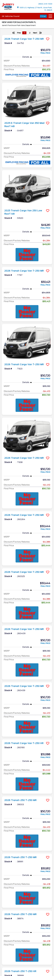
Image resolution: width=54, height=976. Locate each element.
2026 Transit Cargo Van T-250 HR (24, 743)
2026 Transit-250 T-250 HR (20, 945)
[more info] (27, 35)
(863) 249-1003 (45, 4)
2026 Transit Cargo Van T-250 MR (24, 39)
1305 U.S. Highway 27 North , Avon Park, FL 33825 (34, 8)
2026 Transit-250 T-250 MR (20, 800)
